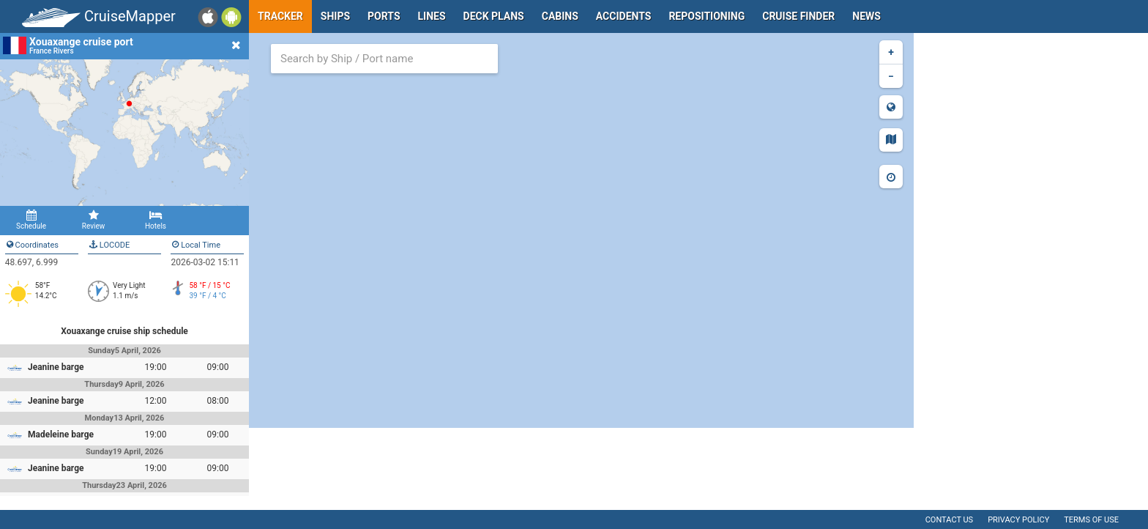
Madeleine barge (61, 434)
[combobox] (384, 58)
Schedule (31, 220)
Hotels (155, 220)
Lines (432, 16)
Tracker (280, 16)
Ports (384, 16)
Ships (335, 16)
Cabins (560, 16)
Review (93, 220)
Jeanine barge (56, 367)
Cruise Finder (798, 16)
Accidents (624, 16)
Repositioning (706, 16)
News (866, 16)
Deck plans (493, 16)
